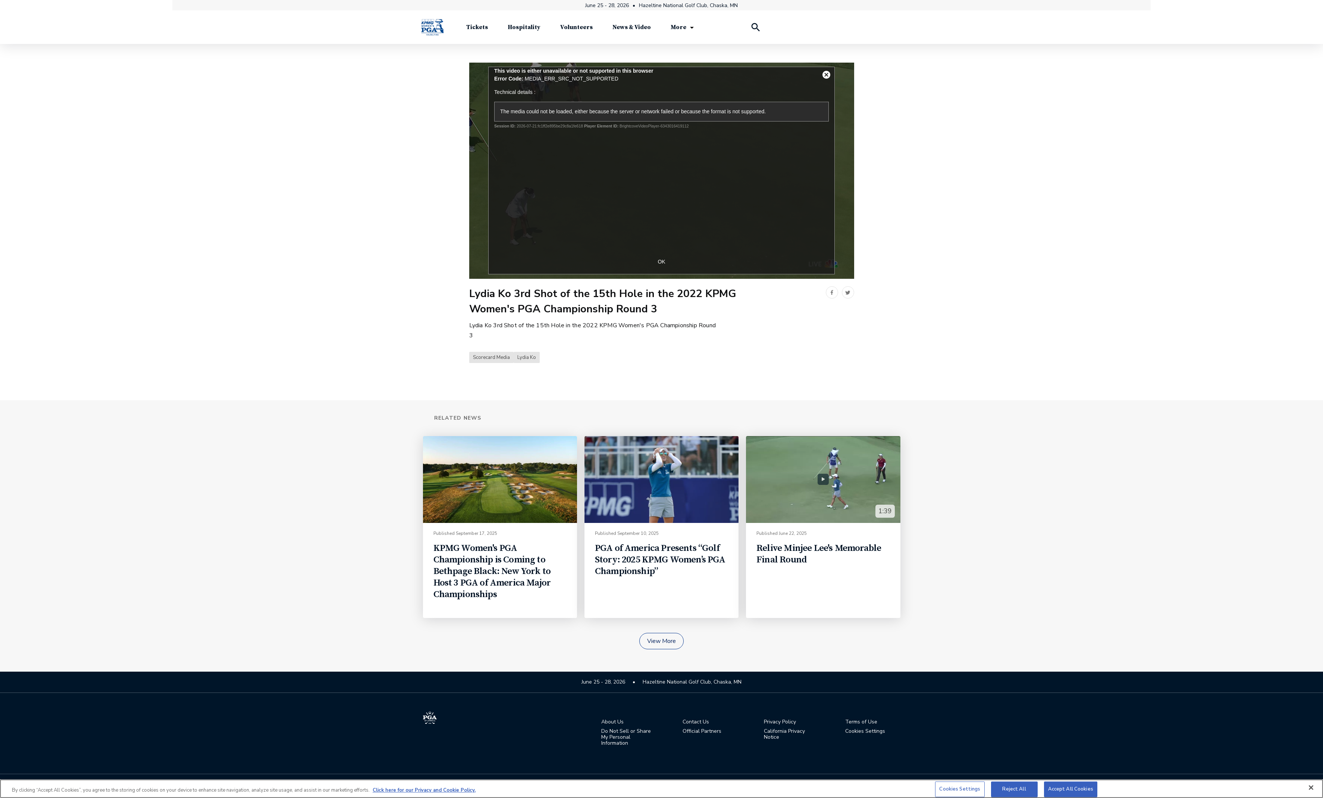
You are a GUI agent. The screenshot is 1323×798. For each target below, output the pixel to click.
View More (661, 641)
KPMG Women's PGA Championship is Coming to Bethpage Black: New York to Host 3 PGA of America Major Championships (492, 571)
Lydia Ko (526, 358)
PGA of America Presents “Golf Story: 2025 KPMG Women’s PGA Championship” (660, 560)
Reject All (1014, 789)
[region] (661, 788)
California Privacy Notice (784, 735)
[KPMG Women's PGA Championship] (432, 29)
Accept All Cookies (1070, 789)
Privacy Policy (780, 722)
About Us (612, 722)
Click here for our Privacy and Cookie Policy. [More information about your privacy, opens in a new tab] (424, 790)
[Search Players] (755, 30)
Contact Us (696, 722)
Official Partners (702, 732)
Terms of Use (861, 722)
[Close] (1311, 787)
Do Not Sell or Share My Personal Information (626, 738)
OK (661, 262)
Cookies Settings (865, 731)
